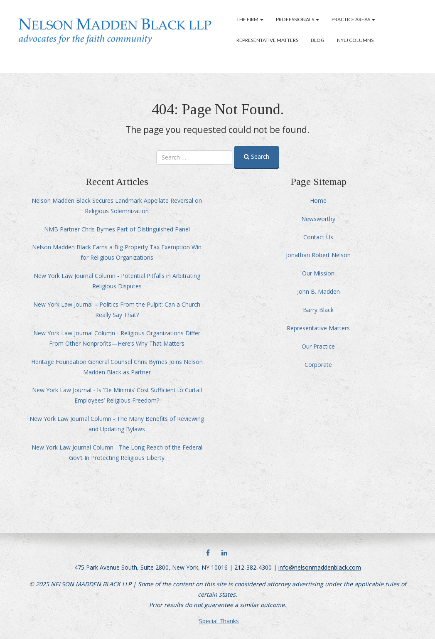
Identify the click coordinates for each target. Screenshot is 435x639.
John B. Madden (318, 291)
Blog (317, 40)
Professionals (297, 19)
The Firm (249, 19)
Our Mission (318, 273)
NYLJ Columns (355, 40)
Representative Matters (267, 40)
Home (318, 200)
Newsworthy (318, 219)
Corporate (318, 365)
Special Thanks (219, 621)
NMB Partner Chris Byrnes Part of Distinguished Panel (117, 229)
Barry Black (318, 310)
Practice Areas (353, 19)
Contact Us (318, 237)
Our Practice (318, 346)
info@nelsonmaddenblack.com (319, 567)
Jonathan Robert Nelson (318, 255)
